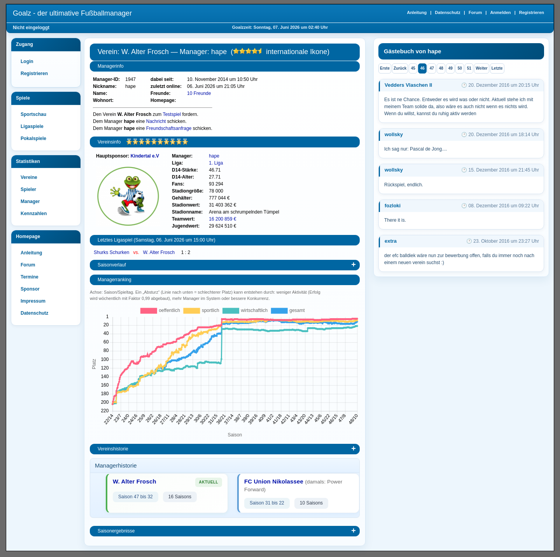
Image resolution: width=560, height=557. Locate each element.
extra (391, 241)
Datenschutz (447, 12)
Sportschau (33, 114)
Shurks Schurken (112, 252)
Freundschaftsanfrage (169, 128)
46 (422, 68)
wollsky (394, 134)
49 (450, 68)
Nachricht (156, 121)
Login (27, 61)
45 (413, 68)
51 (469, 68)
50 (460, 68)
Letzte (497, 68)
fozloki (393, 205)
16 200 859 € (222, 219)
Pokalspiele (33, 138)
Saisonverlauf (112, 265)
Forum (475, 12)
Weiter (481, 68)
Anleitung (417, 12)
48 (441, 68)
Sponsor (30, 289)
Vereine (29, 177)
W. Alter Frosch (159, 252)
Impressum (33, 301)
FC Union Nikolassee (273, 481)
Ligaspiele (32, 126)
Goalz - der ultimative (72, 13)
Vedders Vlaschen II (408, 85)
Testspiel (172, 114)
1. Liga (216, 163)
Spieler (28, 189)
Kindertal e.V (145, 156)
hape (214, 156)
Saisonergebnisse (116, 531)
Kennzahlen (34, 213)
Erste (385, 68)
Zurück (400, 68)
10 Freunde (199, 93)
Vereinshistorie (113, 449)
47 (432, 68)
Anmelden (500, 12)
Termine (29, 277)
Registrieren (531, 12)
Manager (30, 201)
